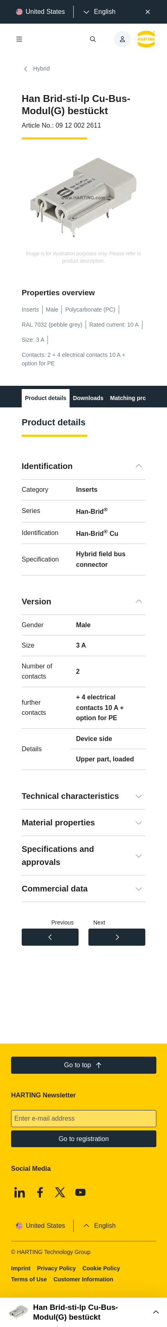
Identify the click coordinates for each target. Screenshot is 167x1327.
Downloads (88, 398)
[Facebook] (39, 1192)
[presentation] (98, 11)
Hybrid (36, 69)
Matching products (135, 398)
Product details (45, 398)
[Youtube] (80, 1192)
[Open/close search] (93, 39)
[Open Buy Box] (83, 1312)
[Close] (147, 11)
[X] (60, 1192)
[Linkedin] (19, 1192)
